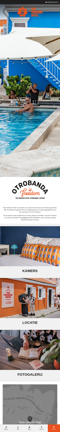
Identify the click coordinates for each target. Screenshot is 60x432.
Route (42, 429)
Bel (18, 429)
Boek (54, 429)
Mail (29, 429)
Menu (6, 429)
